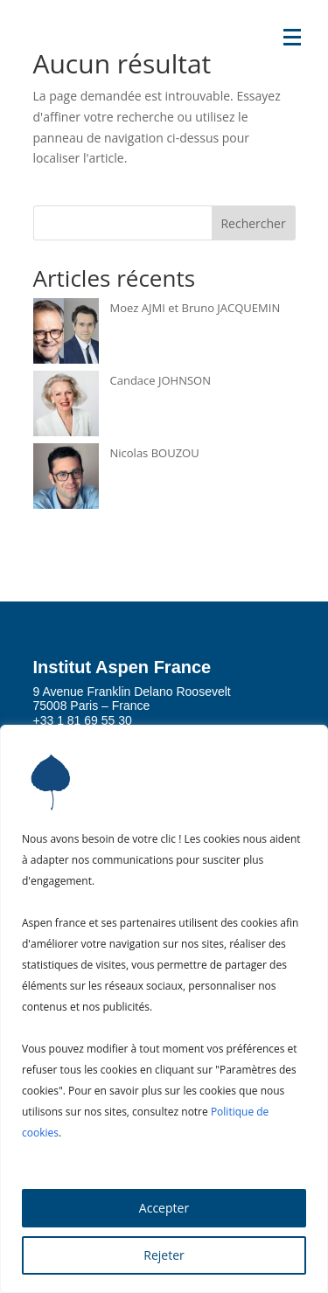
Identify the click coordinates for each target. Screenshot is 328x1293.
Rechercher (252, 223)
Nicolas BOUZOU (154, 453)
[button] (292, 36)
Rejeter (163, 1255)
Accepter (164, 1207)
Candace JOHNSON (160, 380)
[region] (164, 1009)
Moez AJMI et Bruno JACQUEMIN (195, 308)
